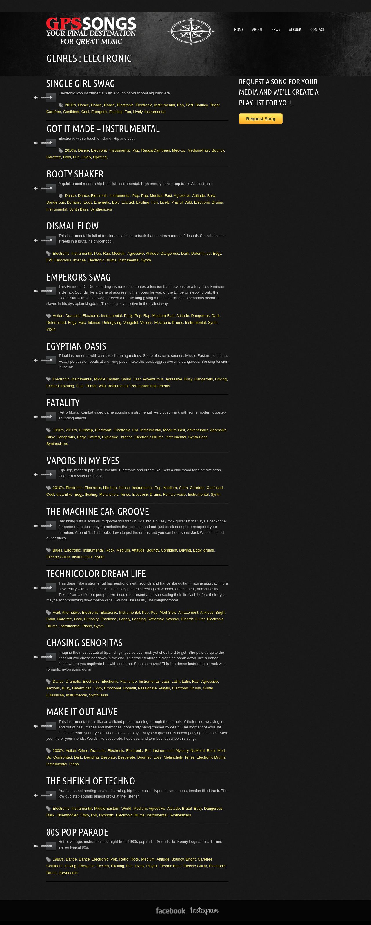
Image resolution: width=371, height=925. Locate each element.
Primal (91, 382)
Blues (57, 545)
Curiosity (91, 613)
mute (35, 97)
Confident (71, 111)
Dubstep (86, 426)
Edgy (88, 200)
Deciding (91, 750)
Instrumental (164, 104)
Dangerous (55, 200)
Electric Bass (170, 858)
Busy (211, 194)
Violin (51, 326)
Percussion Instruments (150, 382)
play (51, 97)
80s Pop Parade (76, 824)
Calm (183, 483)
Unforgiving (111, 319)
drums (208, 545)
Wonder (172, 613)
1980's (58, 851)
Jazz (166, 675)
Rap (106, 251)
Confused (215, 483)
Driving (221, 375)
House (124, 483)
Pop (180, 104)
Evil (49, 258)
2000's (58, 743)
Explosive (110, 433)
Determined (201, 251)
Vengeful (130, 319)
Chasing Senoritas (82, 636)
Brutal (187, 801)
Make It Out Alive (80, 705)
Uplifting (100, 156)
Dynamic (74, 200)
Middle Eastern (106, 375)
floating (91, 490)
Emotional (108, 613)
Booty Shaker (73, 172)
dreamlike (64, 490)
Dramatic (72, 312)
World (126, 375)
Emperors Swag (77, 274)
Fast (189, 104)
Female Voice (174, 490)
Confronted (62, 750)
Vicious (146, 319)
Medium (119, 251)
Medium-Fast (199, 149)
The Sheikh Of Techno (89, 773)
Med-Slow (168, 606)
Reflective (156, 613)
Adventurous (153, 375)
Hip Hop (110, 483)
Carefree (53, 111)
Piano (87, 620)
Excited (127, 200)
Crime (83, 743)
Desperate (126, 750)
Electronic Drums (208, 200)
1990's (58, 426)
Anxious (206, 606)
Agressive (182, 194)
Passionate (147, 682)
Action (58, 312)
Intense (79, 258)
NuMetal (198, 743)
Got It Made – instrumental (101, 127)
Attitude (198, 194)
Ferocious (62, 258)
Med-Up (179, 149)
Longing (139, 613)
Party (128, 312)
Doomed (144, 750)
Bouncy (201, 104)
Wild (188, 200)
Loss (157, 750)
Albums (295, 29)
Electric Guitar (58, 551)
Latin (176, 675)
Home (238, 29)
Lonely (124, 613)
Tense (125, 490)
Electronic (125, 104)
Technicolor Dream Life (94, 568)
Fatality (62, 399)
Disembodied (68, 807)
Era (135, 426)
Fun (128, 111)
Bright (215, 104)
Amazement (188, 606)
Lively (137, 111)
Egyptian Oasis (75, 342)
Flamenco (128, 675)
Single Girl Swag (79, 83)
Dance (83, 104)
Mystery (182, 743)
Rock (110, 545)
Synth (146, 258)
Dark (185, 251)
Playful (177, 200)
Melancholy (108, 490)
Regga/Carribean (155, 149)
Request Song (260, 118)
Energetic (99, 111)
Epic (115, 200)
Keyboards (69, 865)
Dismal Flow (71, 223)
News (275, 29)
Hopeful (129, 682)
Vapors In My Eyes (81, 456)
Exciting (116, 111)
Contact (317, 29)
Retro (123, 851)
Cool (85, 111)
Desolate (108, 750)
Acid (56, 606)
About (257, 29)
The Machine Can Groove (95, 506)
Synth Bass (78, 207)
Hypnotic (106, 807)
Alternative (71, 606)
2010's (70, 104)
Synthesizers (101, 207)
